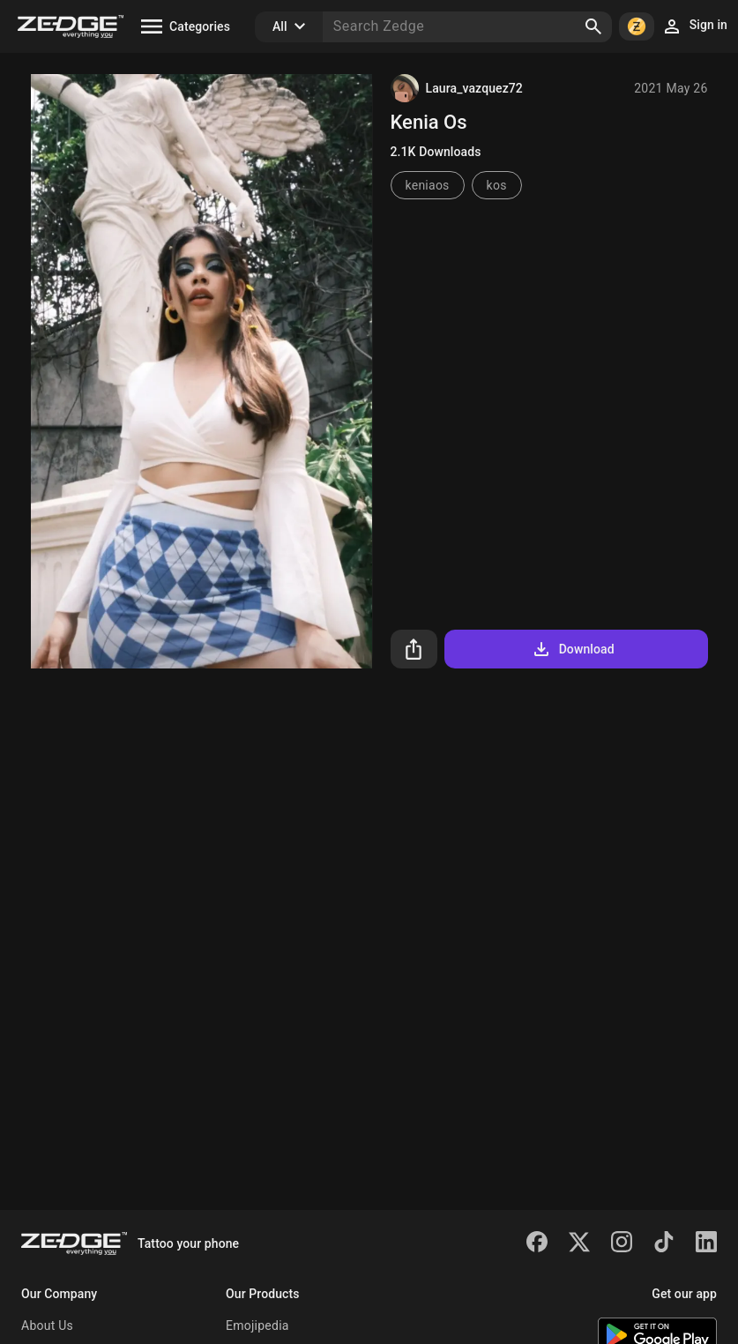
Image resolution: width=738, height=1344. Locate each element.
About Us (47, 1325)
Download (573, 649)
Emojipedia (257, 1325)
